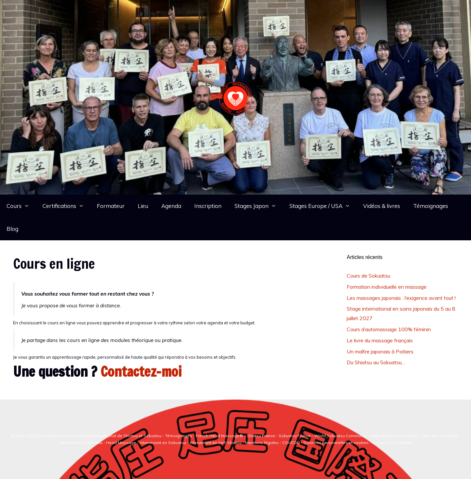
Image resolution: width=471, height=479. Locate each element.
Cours (21, 206)
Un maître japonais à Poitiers (380, 351)
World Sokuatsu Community (340, 435)
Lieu (143, 205)
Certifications (67, 206)
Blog (12, 228)
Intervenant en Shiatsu (81, 442)
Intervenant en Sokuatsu (163, 442)
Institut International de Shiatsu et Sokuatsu (120, 435)
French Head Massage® (219, 435)
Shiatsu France (261, 435)
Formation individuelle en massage (387, 286)
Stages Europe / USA (323, 206)
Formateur (111, 205)
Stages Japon (259, 206)
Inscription (207, 205)
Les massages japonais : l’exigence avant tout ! (401, 298)
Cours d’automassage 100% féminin (389, 329)
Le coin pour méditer (392, 442)
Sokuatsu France (295, 435)
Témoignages (430, 205)
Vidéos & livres (381, 205)
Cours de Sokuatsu (368, 275)
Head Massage (121, 442)
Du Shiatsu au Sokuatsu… (376, 362)
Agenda (171, 205)
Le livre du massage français (380, 340)
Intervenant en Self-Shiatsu (216, 442)
